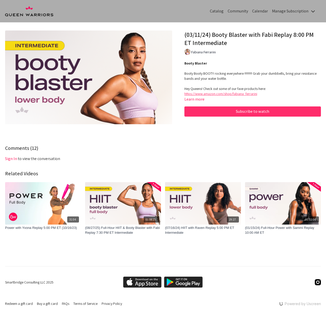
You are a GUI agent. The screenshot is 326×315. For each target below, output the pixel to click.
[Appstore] (142, 282)
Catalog (217, 11)
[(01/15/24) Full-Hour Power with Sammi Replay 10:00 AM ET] (283, 230)
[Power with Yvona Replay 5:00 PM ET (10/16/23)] (43, 227)
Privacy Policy (112, 303)
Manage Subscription (293, 11)
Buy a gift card (47, 303)
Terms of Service (85, 303)
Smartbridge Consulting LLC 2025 (29, 282)
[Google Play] (183, 282)
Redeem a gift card (19, 303)
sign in (11, 158)
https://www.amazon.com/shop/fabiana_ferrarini (220, 93)
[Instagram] (318, 282)
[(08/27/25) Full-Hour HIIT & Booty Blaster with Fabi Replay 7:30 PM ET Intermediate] (123, 230)
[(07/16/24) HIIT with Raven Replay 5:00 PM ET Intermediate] (203, 230)
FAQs (65, 303)
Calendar (260, 11)
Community (238, 11)
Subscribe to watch (252, 111)
